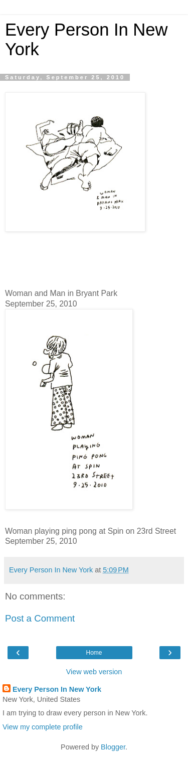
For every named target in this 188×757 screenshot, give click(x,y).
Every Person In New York (57, 689)
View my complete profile (43, 727)
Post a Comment (40, 618)
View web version (94, 672)
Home (94, 652)
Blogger (113, 747)
